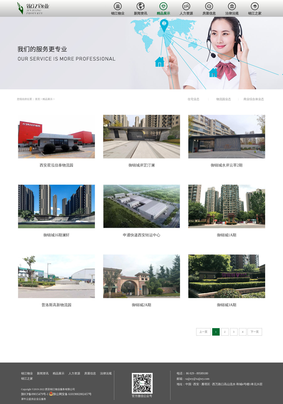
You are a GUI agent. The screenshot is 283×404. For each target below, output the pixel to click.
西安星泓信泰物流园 (56, 165)
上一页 (203, 331)
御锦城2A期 (141, 305)
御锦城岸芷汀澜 (142, 165)
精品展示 (48, 99)
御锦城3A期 (226, 305)
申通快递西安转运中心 (141, 235)
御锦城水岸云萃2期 (227, 165)
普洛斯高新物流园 (56, 305)
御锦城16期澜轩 (56, 235)
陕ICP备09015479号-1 (34, 394)
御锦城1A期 (226, 235)
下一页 (255, 331)
